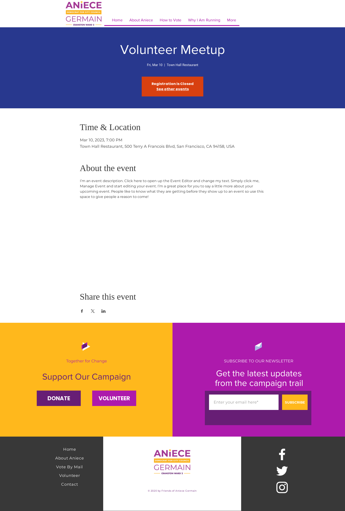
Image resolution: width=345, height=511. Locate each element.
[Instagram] (282, 487)
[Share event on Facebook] (82, 311)
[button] (59, 398)
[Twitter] (282, 471)
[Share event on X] (93, 311)
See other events (172, 89)
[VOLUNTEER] (114, 398)
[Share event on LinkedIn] (103, 311)
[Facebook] (282, 454)
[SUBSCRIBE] (295, 402)
